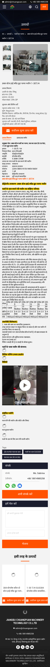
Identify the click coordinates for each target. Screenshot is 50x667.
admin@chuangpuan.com (14, 2)
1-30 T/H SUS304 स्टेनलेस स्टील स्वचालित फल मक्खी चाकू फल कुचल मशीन (36, 590)
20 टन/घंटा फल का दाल (12, 452)
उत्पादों (9, 34)
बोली (44, 7)
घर (3, 34)
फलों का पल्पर (19, 34)
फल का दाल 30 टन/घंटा (12, 457)
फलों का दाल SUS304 (33, 452)
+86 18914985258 (39, 2)
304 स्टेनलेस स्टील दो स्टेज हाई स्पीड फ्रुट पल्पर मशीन (12, 590)
